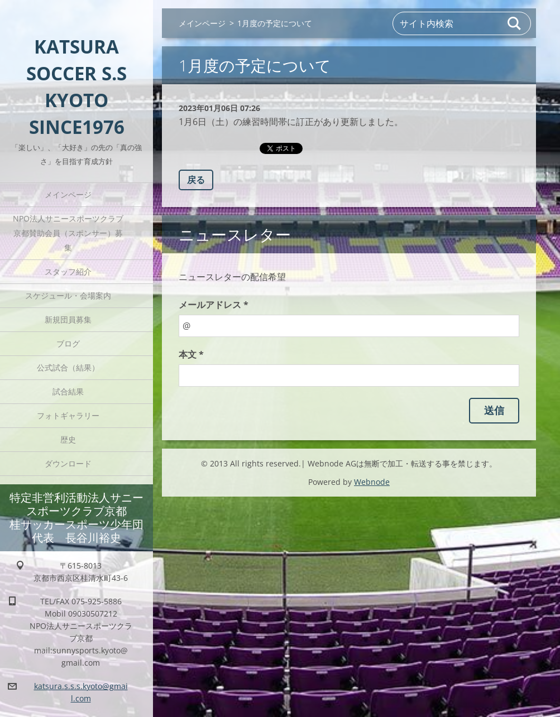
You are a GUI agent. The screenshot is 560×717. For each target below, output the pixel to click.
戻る (196, 180)
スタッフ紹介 (68, 271)
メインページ (68, 194)
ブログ (68, 343)
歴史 (68, 439)
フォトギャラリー (68, 415)
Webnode (372, 482)
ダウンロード (68, 463)
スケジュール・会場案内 (68, 295)
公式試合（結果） (68, 367)
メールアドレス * (213, 305)
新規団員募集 (68, 319)
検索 (515, 23)
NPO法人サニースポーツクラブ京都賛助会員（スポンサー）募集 (68, 233)
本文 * (191, 354)
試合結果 (68, 391)
